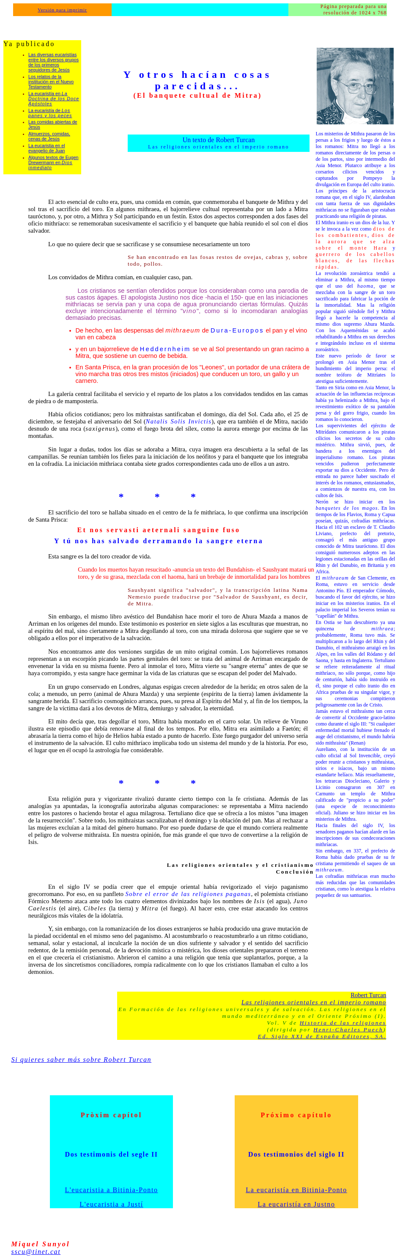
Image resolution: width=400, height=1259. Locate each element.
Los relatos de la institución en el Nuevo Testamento (51, 81)
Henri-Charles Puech (348, 1029)
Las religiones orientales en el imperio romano (313, 1002)
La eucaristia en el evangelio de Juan (46, 148)
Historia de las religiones (343, 1023)
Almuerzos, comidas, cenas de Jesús (49, 136)
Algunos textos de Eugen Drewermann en (53, 162)
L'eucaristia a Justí (111, 1204)
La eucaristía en (53, 98)
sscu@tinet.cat (36, 1251)
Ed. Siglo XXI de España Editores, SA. (322, 1036)
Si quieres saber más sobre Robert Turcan (81, 1059)
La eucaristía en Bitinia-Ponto (296, 1189)
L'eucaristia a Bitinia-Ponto (111, 1189)
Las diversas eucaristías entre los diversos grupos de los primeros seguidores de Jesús (53, 62)
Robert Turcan (368, 995)
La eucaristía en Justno (296, 1204)
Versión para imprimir (62, 10)
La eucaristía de (50, 113)
